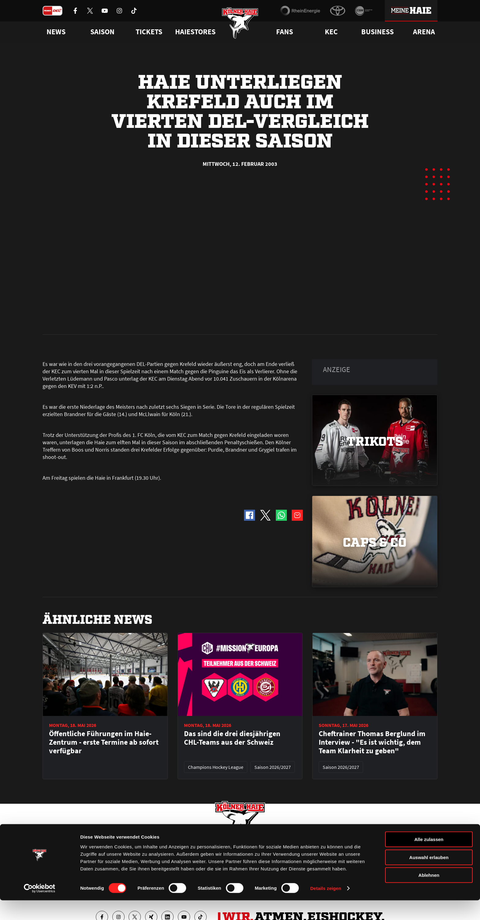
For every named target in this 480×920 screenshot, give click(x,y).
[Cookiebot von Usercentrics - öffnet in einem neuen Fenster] (39, 908)
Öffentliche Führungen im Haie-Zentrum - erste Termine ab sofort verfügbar (104, 604)
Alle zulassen (428, 859)
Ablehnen (428, 894)
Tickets (149, 31)
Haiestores (195, 31)
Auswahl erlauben (428, 877)
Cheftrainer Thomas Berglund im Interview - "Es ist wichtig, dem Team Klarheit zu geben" (372, 604)
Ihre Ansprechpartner (361, 843)
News (48, 843)
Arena (424, 31)
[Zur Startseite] (240, 25)
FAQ (244, 843)
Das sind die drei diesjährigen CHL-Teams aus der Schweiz (232, 599)
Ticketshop (152, 843)
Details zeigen (325, 908)
